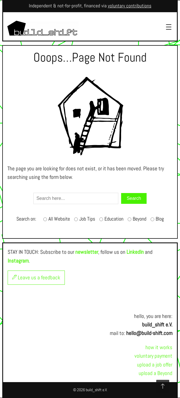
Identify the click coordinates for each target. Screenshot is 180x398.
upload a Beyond (155, 373)
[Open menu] (168, 27)
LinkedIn (135, 251)
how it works (158, 347)
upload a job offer (154, 364)
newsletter (86, 251)
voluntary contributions (129, 6)
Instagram (18, 260)
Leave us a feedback (36, 277)
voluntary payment (153, 355)
